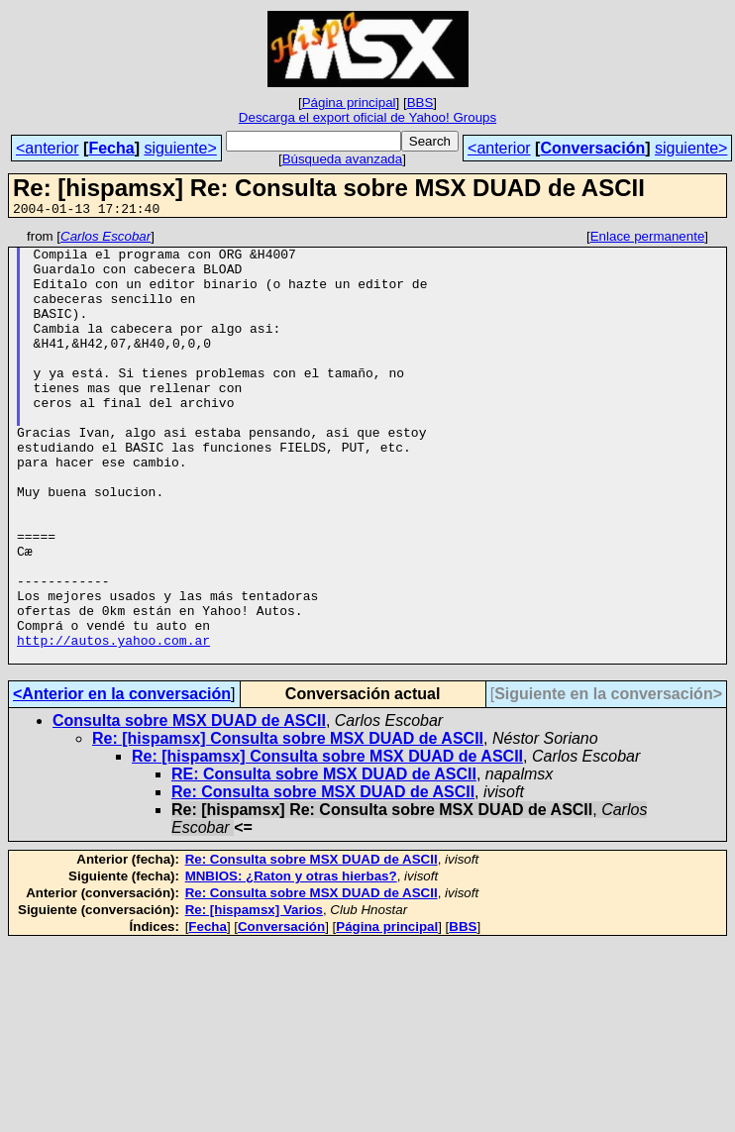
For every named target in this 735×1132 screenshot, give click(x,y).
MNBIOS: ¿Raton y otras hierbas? (291, 962)
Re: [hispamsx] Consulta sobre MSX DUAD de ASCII (287, 824)
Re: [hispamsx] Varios (254, 995)
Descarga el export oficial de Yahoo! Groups (367, 117)
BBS (420, 102)
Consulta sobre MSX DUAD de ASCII (189, 806)
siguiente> (180, 148)
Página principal (349, 102)
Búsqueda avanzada (342, 159)
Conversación (592, 148)
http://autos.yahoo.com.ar (113, 723)
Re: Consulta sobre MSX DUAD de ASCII (322, 878)
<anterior (47, 148)
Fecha (111, 148)
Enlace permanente (647, 239)
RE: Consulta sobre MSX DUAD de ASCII (323, 860)
